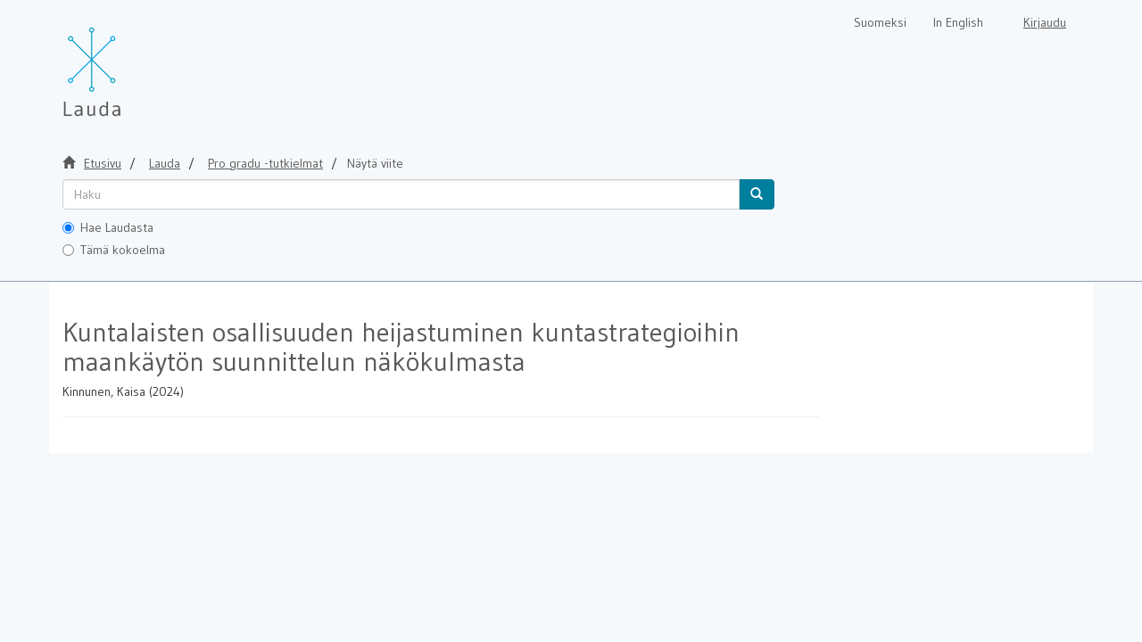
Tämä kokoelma (113, 250)
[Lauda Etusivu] (129, 62)
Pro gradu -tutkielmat (265, 163)
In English (958, 22)
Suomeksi (880, 22)
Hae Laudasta (107, 227)
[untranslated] (401, 194)
